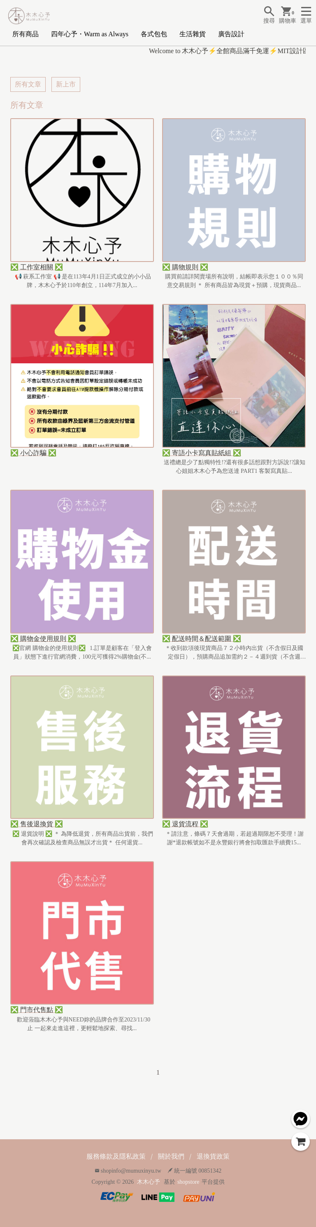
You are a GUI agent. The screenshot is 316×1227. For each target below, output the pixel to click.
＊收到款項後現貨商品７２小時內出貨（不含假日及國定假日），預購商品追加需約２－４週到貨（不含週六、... (234, 653)
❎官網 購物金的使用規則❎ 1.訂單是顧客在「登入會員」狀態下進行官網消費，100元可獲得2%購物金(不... (82, 652)
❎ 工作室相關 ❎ (36, 267)
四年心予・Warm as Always (89, 33)
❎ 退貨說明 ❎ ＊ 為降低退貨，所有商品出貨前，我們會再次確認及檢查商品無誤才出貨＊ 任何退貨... (82, 838)
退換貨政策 (213, 1156)
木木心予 (148, 1182)
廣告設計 (231, 33)
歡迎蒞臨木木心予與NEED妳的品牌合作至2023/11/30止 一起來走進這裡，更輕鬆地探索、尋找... (82, 1024)
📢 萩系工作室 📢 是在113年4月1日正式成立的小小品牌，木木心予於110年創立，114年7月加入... (82, 280)
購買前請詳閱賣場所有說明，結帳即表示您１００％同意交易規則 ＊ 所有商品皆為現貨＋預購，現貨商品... (234, 280)
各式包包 (154, 33)
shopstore (188, 1182)
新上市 (66, 84)
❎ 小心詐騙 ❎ (33, 452)
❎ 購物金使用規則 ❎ (43, 638)
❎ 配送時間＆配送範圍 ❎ (201, 638)
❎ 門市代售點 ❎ (36, 1009)
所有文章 (28, 84)
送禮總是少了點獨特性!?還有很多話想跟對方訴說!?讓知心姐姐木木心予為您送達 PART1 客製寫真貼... (234, 466)
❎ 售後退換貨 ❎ (36, 823)
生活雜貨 (192, 33)
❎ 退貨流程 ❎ (185, 823)
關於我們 (171, 1156)
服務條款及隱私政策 (116, 1156)
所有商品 (25, 33)
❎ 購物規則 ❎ (185, 267)
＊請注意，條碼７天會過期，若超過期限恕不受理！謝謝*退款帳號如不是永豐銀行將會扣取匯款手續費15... (234, 838)
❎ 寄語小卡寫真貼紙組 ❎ (201, 452)
